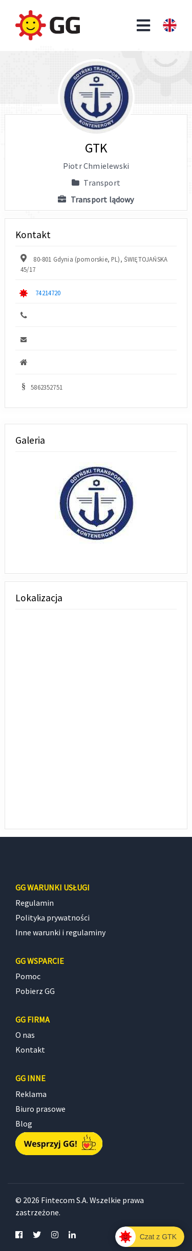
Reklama (31, 1094)
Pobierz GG (35, 991)
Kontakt (30, 1049)
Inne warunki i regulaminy (60, 932)
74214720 (47, 293)
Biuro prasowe (40, 1109)
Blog (23, 1123)
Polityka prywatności (52, 917)
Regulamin (34, 903)
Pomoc (27, 976)
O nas (25, 1035)
